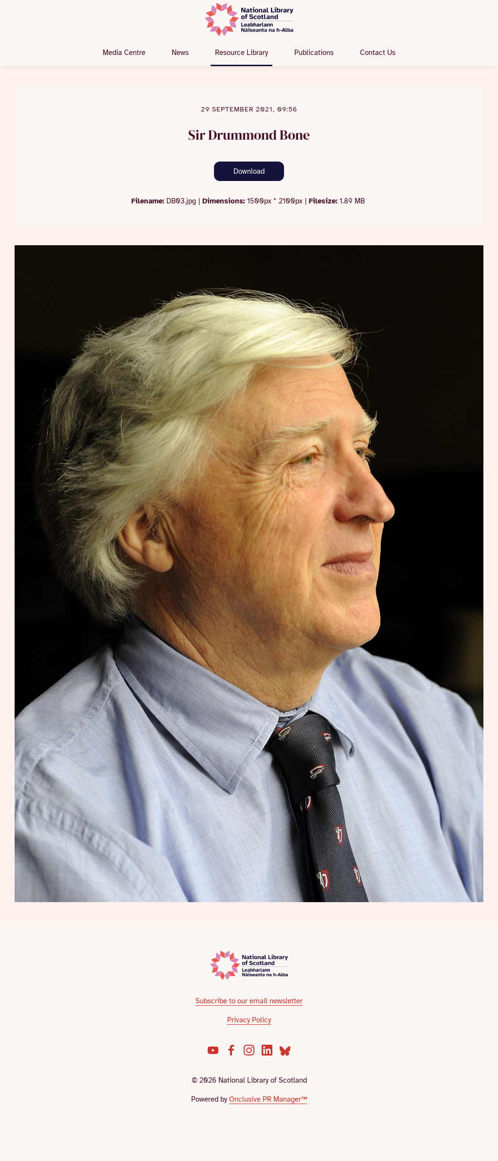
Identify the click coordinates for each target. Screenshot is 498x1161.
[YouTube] (213, 1050)
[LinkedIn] (267, 1050)
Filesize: (323, 201)
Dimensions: (223, 201)
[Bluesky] (285, 1050)
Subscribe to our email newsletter (249, 1001)
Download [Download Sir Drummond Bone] (249, 171)
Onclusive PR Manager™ (268, 1099)
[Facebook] (231, 1050)
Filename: (147, 201)
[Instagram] (249, 1050)
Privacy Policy (249, 1020)
